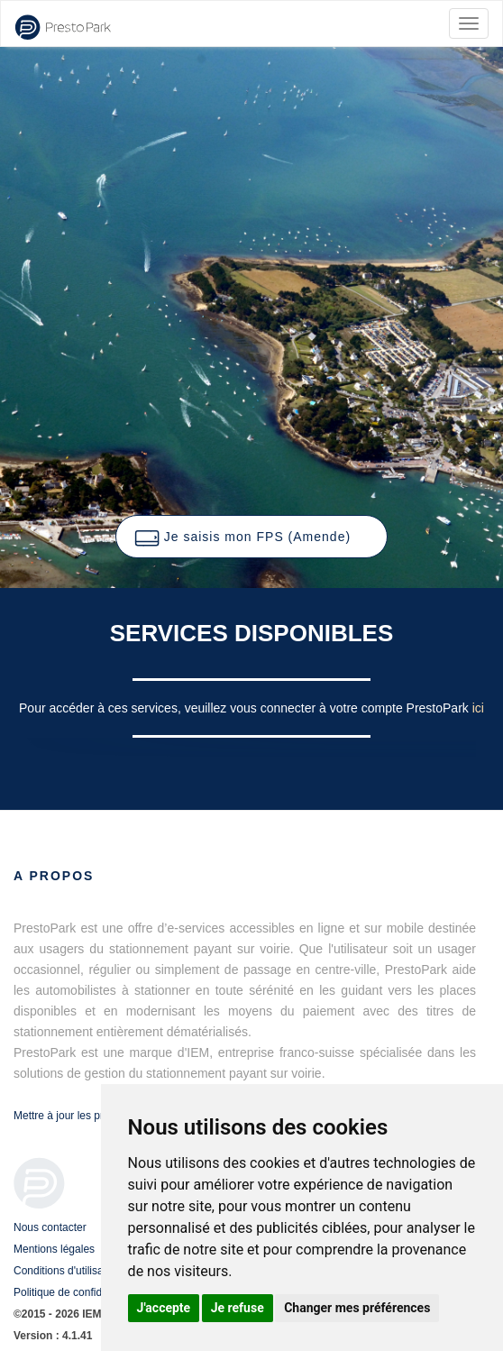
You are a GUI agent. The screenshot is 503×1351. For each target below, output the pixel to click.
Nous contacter (50, 1227)
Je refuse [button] (237, 1307)
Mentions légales (54, 1249)
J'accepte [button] (164, 1307)
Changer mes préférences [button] (357, 1307)
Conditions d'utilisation (67, 1270)
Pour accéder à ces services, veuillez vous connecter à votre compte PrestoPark (245, 708)
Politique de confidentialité (76, 1292)
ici (478, 708)
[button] (251, 536)
